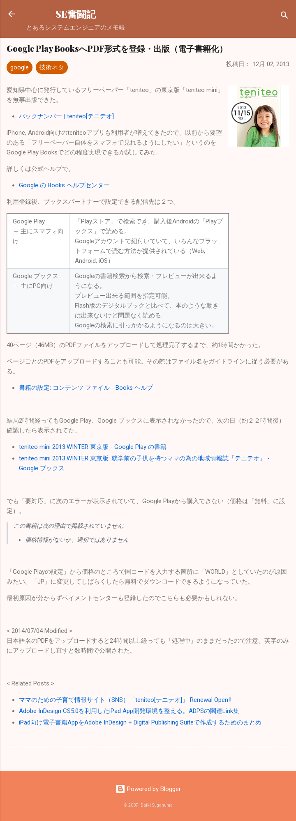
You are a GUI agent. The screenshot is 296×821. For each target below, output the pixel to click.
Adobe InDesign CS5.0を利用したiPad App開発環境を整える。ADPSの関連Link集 (129, 711)
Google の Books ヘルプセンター (64, 185)
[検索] (284, 16)
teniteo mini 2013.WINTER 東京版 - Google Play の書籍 (92, 447)
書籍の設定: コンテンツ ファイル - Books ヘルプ (86, 387)
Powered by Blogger (148, 789)
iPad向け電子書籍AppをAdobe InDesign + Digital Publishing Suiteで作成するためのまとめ (140, 722)
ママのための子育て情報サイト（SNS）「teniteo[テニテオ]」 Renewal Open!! (125, 700)
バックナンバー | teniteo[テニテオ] (66, 116)
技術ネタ (51, 67)
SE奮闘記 (76, 13)
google (19, 67)
